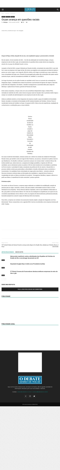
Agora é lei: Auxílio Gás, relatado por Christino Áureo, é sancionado (44, 309)
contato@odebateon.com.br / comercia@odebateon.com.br (32, 455)
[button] (58, 10)
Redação (5, 22)
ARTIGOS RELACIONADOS (8, 315)
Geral (3, 323)
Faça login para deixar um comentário (30, 353)
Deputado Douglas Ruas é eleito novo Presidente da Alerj (27, 327)
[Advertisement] (30, 105)
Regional (12, 16)
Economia (13, 13)
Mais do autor (19, 315)
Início (3, 13)
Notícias (7, 13)
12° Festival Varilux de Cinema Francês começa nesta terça (16, 309)
